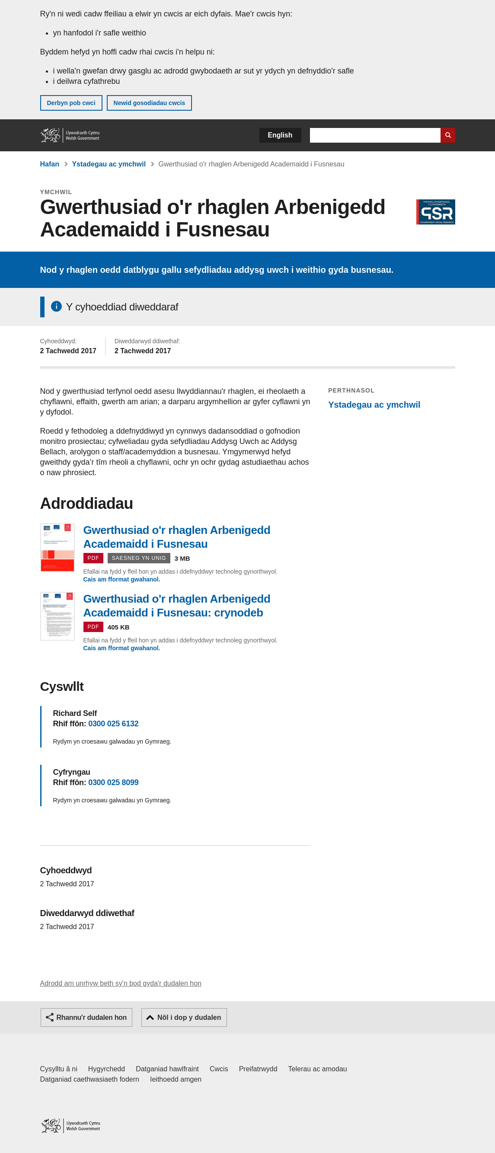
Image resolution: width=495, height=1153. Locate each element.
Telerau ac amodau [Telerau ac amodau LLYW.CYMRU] (317, 1069)
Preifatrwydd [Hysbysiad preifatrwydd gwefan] (258, 1069)
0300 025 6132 (113, 723)
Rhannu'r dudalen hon (92, 1017)
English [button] (280, 135)
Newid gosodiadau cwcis (149, 102)
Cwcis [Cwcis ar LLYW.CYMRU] (219, 1069)
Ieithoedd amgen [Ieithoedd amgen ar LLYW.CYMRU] (175, 1079)
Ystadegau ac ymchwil (109, 164)
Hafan (49, 164)
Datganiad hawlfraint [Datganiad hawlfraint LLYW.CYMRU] (167, 1069)
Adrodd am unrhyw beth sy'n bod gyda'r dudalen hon (120, 983)
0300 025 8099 (113, 782)
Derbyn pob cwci (71, 102)
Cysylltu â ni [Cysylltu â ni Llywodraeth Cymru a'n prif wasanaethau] (58, 1069)
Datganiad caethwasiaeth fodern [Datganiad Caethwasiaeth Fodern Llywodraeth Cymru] (90, 1079)
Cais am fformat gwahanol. (121, 579)
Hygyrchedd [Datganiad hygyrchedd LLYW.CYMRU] (106, 1069)
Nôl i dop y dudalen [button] (189, 1017)
